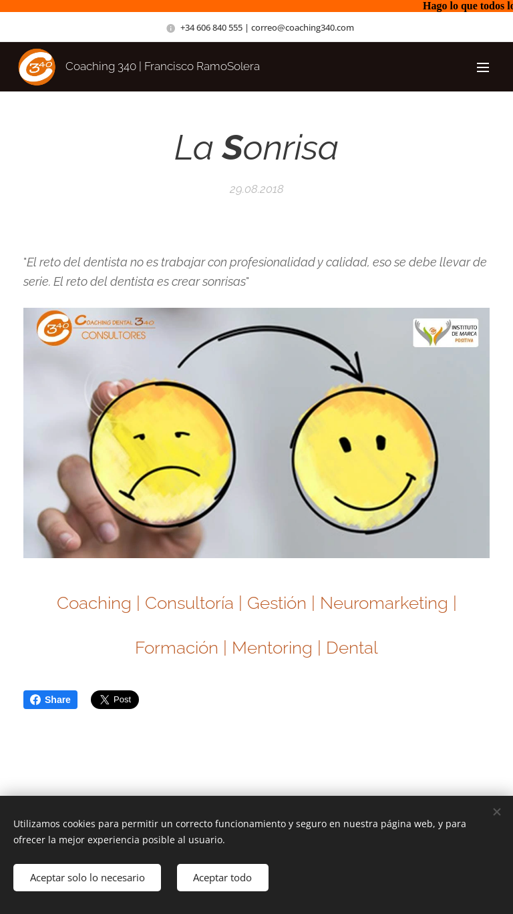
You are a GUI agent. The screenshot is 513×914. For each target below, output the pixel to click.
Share (50, 699)
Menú (483, 67)
